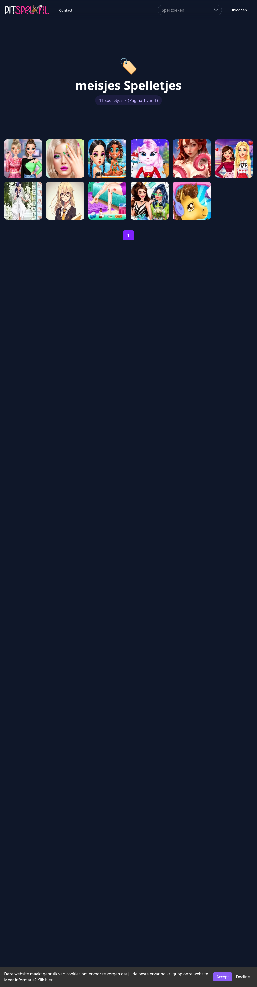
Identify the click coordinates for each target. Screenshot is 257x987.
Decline (243, 977)
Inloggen (239, 10)
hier (48, 980)
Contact (65, 10)
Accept (222, 977)
